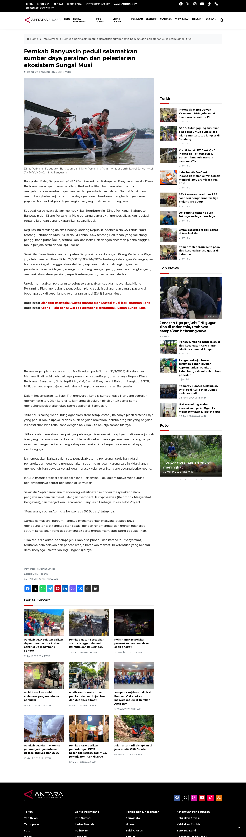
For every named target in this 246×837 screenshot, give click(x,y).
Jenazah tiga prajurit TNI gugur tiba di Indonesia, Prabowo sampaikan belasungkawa (188, 327)
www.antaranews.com (98, 4)
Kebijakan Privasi (188, 818)
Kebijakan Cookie (188, 824)
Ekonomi (151, 19)
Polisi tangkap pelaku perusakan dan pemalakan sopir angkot (132, 643)
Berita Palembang (79, 20)
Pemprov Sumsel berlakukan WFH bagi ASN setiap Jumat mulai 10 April (198, 389)
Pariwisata (181, 19)
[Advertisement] (89, 340)
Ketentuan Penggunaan (193, 811)
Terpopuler (43, 4)
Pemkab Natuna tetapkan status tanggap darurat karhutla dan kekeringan (86, 643)
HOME (67, 19)
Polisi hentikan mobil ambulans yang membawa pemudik (41, 696)
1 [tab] (180, 479)
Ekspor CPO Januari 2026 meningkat (186, 465)
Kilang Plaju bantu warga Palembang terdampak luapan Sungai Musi (93, 308)
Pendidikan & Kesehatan (142, 811)
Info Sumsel (100, 20)
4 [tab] (196, 479)
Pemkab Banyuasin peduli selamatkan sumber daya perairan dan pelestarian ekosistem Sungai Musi (127, 39)
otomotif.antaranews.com (40, 7)
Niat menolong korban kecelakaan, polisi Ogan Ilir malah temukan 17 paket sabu (199, 408)
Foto (164, 425)
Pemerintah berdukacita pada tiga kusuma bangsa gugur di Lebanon (199, 250)
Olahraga (166, 19)
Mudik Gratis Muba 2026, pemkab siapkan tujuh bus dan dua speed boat (87, 696)
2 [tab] (185, 479)
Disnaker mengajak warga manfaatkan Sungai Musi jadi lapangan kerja (95, 303)
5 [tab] (201, 479)
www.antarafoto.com (125, 4)
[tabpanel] (191, 455)
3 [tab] (191, 479)
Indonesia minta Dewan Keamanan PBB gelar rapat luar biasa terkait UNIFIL (197, 113)
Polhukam (137, 19)
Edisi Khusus (134, 830)
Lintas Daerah (117, 20)
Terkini (29, 4)
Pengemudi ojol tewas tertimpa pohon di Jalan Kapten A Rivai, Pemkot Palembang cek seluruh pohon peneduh (200, 368)
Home (33, 39)
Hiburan (196, 19)
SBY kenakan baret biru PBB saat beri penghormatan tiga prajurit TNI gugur (198, 198)
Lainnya (210, 19)
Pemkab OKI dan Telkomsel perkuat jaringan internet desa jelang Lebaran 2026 (42, 749)
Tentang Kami (74, 4)
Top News (57, 4)
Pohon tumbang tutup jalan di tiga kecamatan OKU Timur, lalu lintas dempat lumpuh (199, 345)
